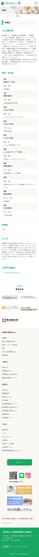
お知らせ (5, 367)
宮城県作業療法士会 (9, 332)
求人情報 (5, 400)
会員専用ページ (7, 417)
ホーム (4, 16)
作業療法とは (6, 371)
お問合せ (5, 440)
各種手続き (6, 414)
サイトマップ (6, 523)
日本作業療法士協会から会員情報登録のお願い (18, 518)
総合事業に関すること (9, 411)
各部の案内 (11, 16)
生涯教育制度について (9, 404)
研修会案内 (6, 393)
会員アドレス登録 (8, 444)
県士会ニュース (7, 397)
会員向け (5, 384)
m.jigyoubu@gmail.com (12, 272)
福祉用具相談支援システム (11, 450)
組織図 (4, 338)
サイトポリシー (7, 437)
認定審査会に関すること (10, 407)
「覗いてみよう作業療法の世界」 (14, 55)
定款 (3, 348)
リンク (4, 433)
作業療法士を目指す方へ (10, 374)
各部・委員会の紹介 (9, 341)
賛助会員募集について (9, 378)
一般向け (5, 362)
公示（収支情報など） (9, 352)
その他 (4, 424)
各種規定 (5, 355)
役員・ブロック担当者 (9, 345)
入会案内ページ (7, 447)
